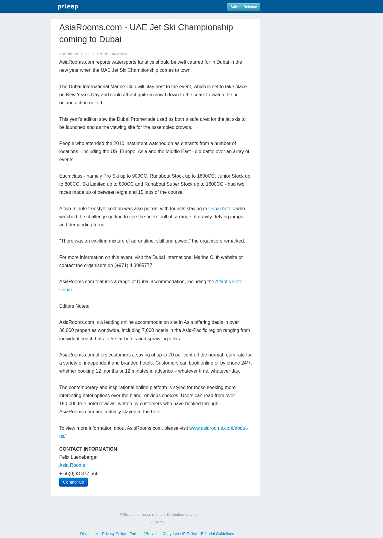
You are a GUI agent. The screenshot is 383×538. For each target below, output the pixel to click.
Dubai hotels (221, 208)
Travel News (118, 54)
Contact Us (73, 482)
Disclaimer (89, 533)
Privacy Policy (114, 533)
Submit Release (243, 7)
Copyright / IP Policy (179, 533)
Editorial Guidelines (217, 533)
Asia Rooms (72, 465)
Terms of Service (144, 533)
